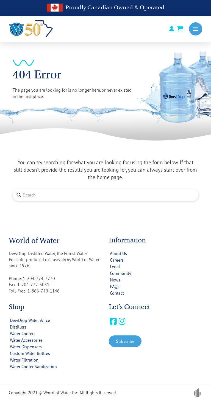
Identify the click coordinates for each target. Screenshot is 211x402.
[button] (195, 28)
